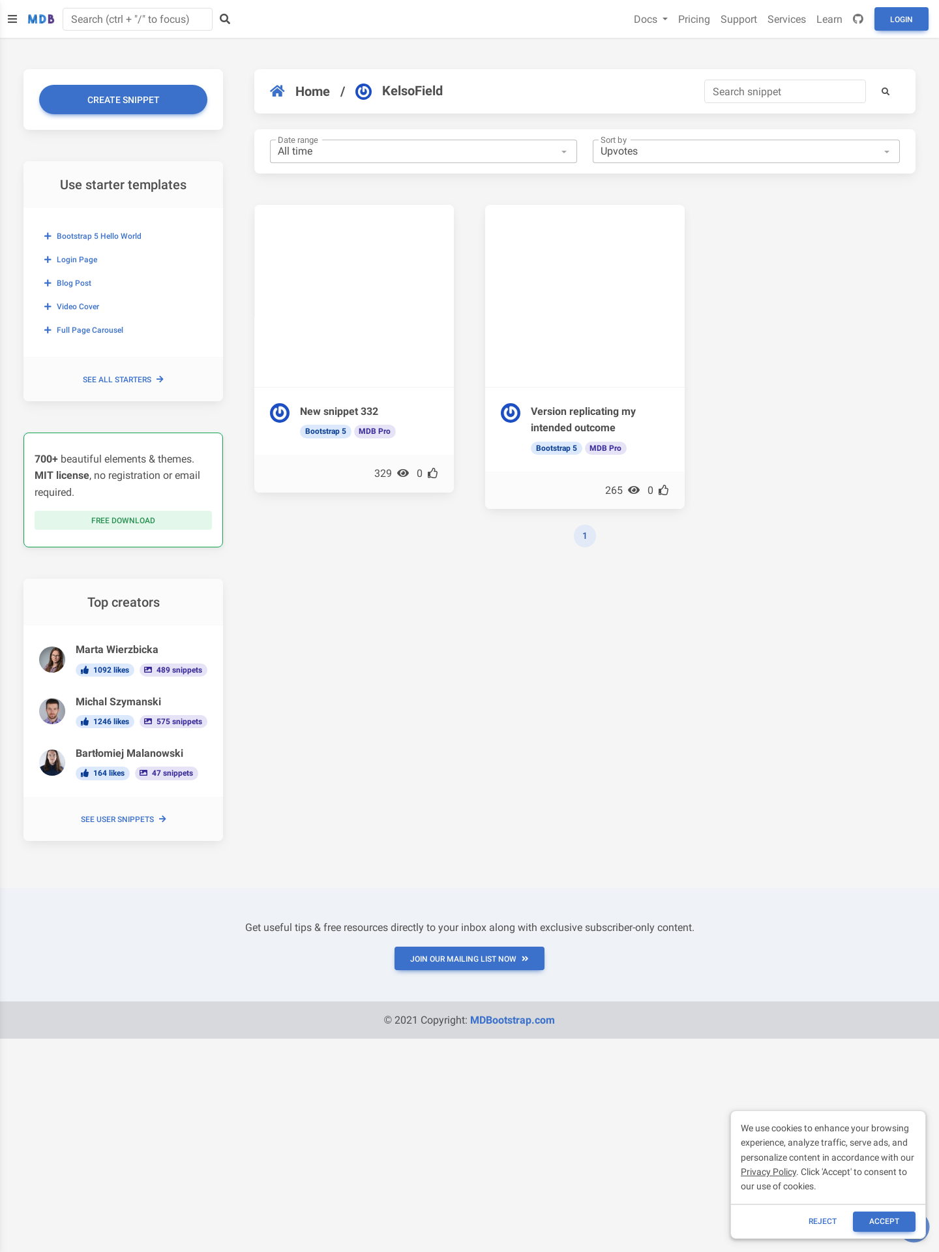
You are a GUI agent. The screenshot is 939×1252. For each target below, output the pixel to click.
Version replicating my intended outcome (583, 420)
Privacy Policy (768, 1172)
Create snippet (123, 100)
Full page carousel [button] (83, 330)
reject (823, 1221)
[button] (885, 91)
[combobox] (423, 151)
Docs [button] (647, 19)
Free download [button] (123, 520)
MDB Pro (375, 431)
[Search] (785, 91)
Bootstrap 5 (325, 431)
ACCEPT (884, 1221)
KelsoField (399, 91)
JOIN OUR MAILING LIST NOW (469, 959)
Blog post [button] (67, 283)
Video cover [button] (71, 306)
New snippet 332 (339, 411)
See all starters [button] (123, 379)
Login (901, 19)
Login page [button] (70, 259)
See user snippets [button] (123, 819)
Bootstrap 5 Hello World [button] (93, 236)
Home (300, 91)
